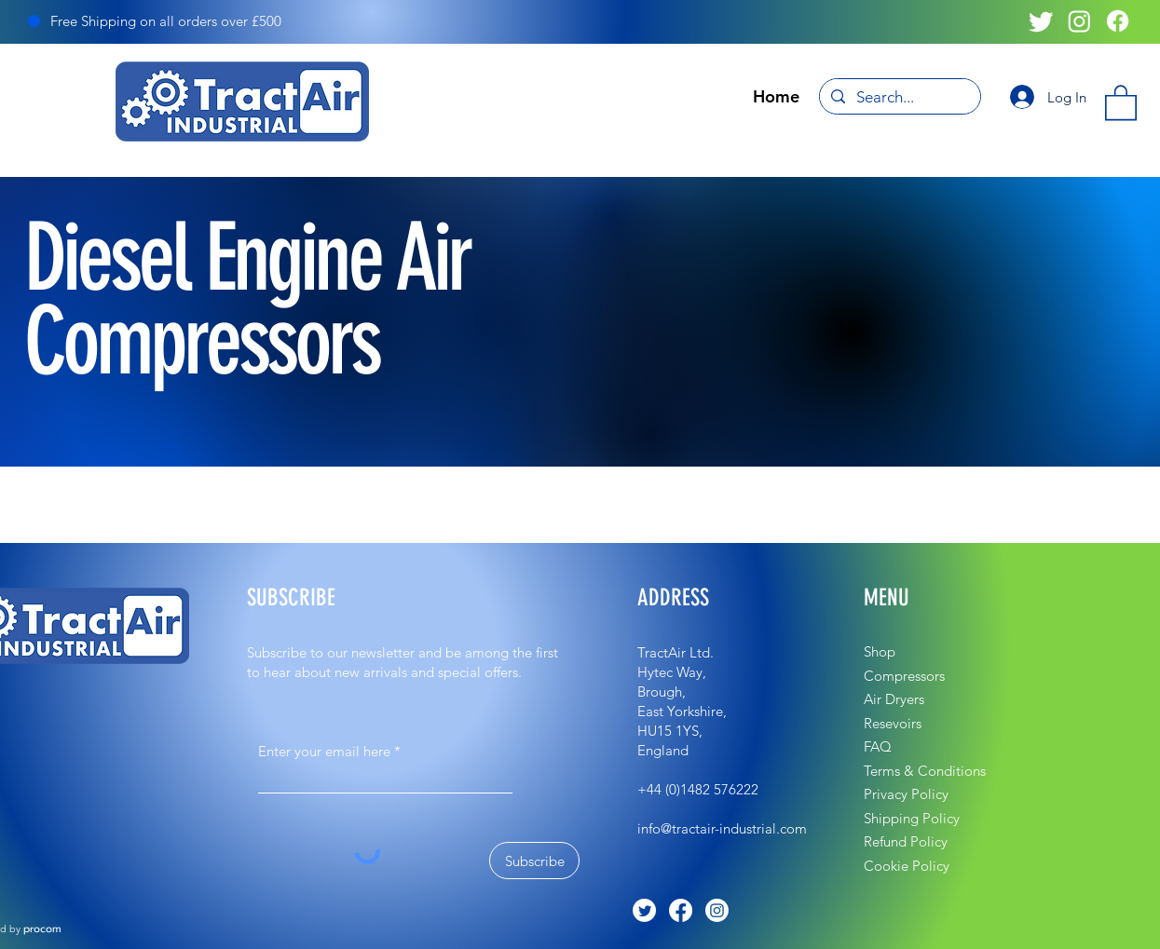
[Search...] (898, 97)
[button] (1121, 101)
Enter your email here (324, 751)
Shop (879, 651)
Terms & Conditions (925, 771)
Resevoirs (892, 723)
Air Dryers (894, 699)
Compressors (904, 676)
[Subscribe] (534, 860)
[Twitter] (1041, 21)
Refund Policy (906, 841)
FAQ (878, 746)
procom (42, 929)
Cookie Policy (906, 865)
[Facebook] (1117, 21)
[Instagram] (1079, 21)
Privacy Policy (906, 794)
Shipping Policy (912, 818)
